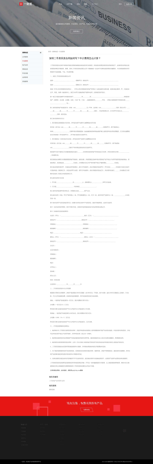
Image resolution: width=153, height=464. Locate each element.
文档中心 (23, 438)
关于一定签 (44, 424)
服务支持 (82, 424)
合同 (63, 381)
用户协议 (81, 431)
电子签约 (61, 428)
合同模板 (23, 441)
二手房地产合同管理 (55, 381)
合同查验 (61, 434)
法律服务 (61, 445)
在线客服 (81, 434)
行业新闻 (62, 51)
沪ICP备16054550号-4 (126, 461)
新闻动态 (55, 51)
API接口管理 (24, 445)
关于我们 (95, 4)
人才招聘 (42, 434)
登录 (120, 4)
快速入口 (24, 424)
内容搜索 (23, 428)
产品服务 (23, 431)
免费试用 (129, 4)
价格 (78, 4)
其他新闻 (100, 434)
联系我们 (76, 31)
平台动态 (23, 434)
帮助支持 (81, 428)
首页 (49, 51)
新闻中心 (100, 428)
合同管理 (61, 431)
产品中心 (62, 424)
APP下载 (69, 4)
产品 (60, 4)
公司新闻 (100, 431)
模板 (85, 4)
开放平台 (61, 441)
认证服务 (61, 438)
